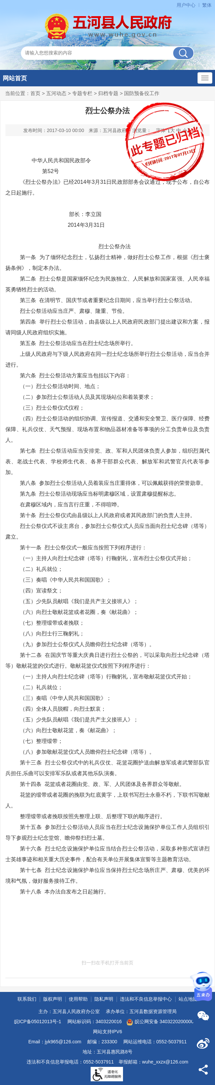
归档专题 (108, 93)
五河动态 (56, 93)
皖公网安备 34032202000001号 (163, 1022)
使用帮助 (78, 999)
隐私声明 (103, 999)
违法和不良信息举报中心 (146, 999)
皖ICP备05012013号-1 (37, 1021)
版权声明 (52, 999)
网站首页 (15, 78)
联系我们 (27, 999)
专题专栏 (82, 93)
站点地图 (188, 999)
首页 (35, 93)
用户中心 (186, 5)
